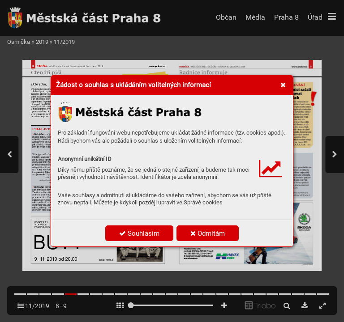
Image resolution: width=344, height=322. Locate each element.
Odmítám (207, 233)
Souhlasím (139, 233)
